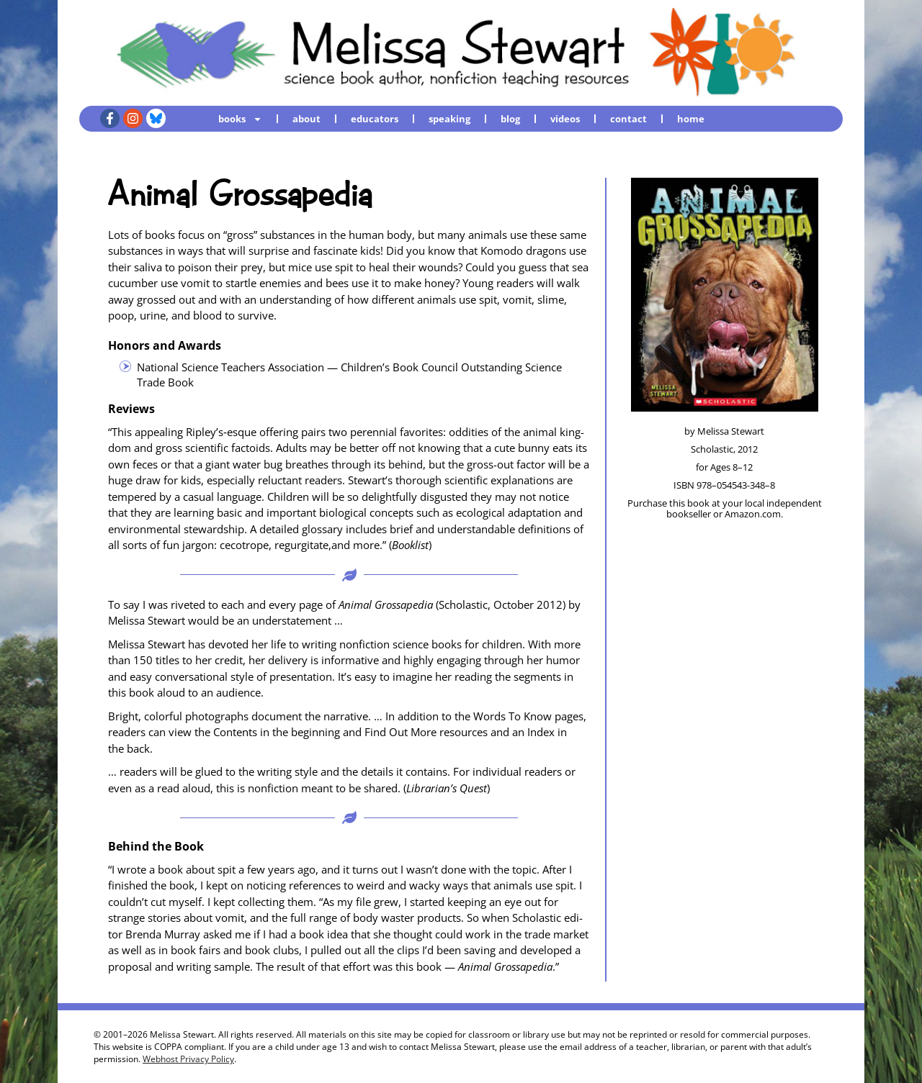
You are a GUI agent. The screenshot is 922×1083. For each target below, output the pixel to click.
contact (628, 118)
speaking (449, 118)
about (306, 118)
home (690, 118)
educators (374, 118)
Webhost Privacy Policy (188, 1059)
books (240, 118)
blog (510, 118)
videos (565, 118)
